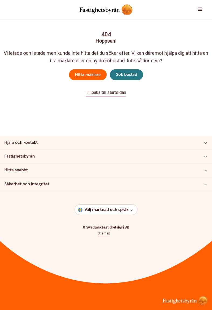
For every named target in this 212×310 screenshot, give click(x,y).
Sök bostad (126, 74)
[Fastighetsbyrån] (205, 156)
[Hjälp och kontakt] (205, 143)
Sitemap (104, 233)
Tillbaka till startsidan (106, 92)
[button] (194, 9)
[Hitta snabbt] (205, 170)
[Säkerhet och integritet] (205, 184)
